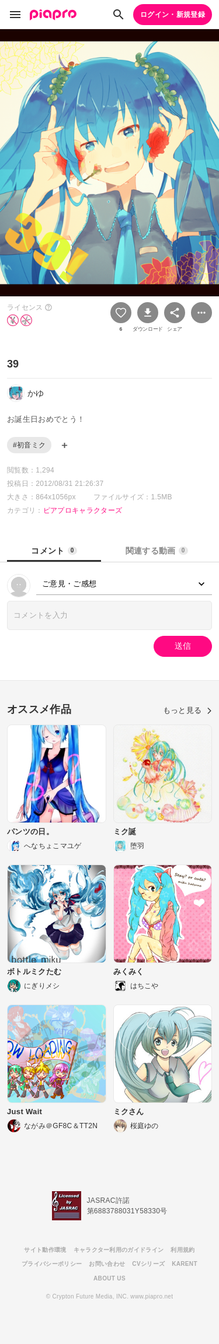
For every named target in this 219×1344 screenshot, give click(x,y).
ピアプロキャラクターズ (83, 510)
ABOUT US (109, 1278)
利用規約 (182, 1250)
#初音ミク (29, 445)
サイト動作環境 (45, 1250)
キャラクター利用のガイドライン (119, 1250)
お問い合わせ (107, 1264)
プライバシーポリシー (52, 1264)
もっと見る (187, 710)
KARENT (184, 1264)
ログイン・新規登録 (172, 14)
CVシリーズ (148, 1264)
